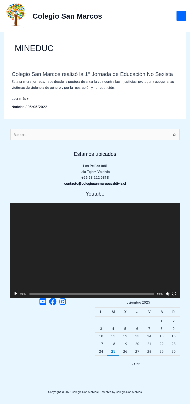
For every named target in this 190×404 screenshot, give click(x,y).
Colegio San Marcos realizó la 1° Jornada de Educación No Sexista (92, 74)
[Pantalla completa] (174, 294)
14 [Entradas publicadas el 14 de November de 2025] (149, 336)
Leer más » (20, 98)
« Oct (136, 364)
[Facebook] (52, 301)
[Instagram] (62, 301)
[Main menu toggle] (181, 16)
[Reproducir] (16, 294)
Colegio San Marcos (67, 16)
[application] (95, 250)
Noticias (18, 107)
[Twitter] (43, 301)
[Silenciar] (167, 294)
